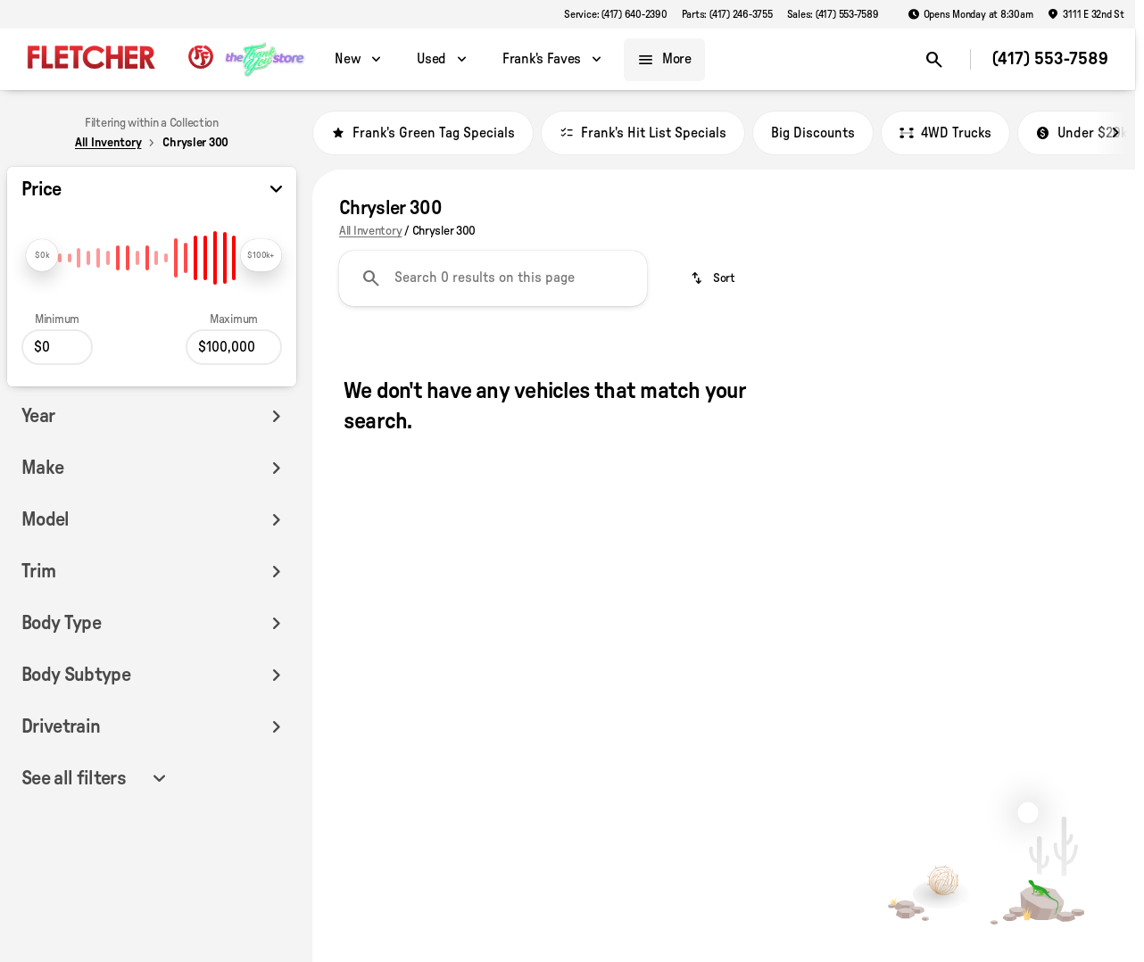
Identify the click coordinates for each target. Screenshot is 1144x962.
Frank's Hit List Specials (643, 133)
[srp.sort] (714, 278)
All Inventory (370, 231)
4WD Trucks (945, 133)
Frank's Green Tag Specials (423, 133)
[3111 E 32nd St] (1085, 14)
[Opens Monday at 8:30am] (970, 14)
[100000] (234, 347)
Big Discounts (813, 133)
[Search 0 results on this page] (493, 278)
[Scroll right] (1115, 133)
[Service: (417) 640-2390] (615, 14)
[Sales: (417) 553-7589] (833, 14)
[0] (57, 347)
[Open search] (934, 60)
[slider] (42, 255)
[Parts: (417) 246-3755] (727, 14)
